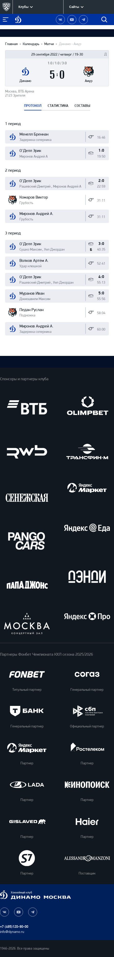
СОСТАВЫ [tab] (82, 106)
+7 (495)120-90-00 (14, 926)
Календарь (31, 44)
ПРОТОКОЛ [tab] (33, 106)
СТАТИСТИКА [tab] (58, 106)
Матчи (49, 44)
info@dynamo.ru (12, 932)
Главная (11, 44)
